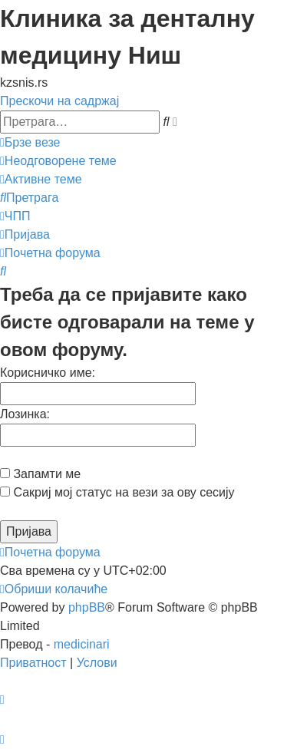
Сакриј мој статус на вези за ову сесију (117, 492)
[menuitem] (58, 160)
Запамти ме (40, 473)
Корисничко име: (47, 372)
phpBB (86, 607)
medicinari (82, 644)
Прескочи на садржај (59, 100)
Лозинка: (25, 414)
